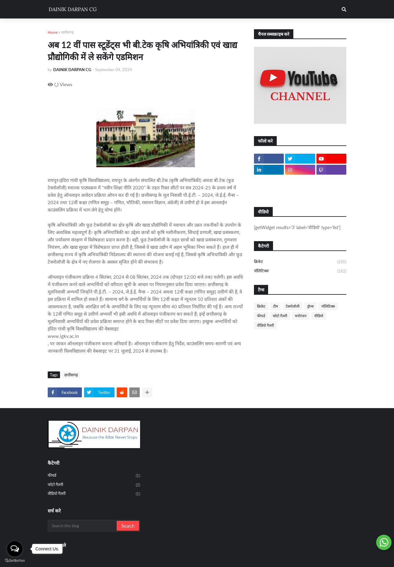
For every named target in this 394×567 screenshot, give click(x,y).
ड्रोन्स (310, 306)
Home (53, 32)
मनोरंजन (301, 316)
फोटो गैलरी (280, 316)
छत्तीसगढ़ (67, 32)
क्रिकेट (300, 262)
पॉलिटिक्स (300, 271)
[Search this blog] (83, 526)
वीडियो (318, 316)
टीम (275, 306)
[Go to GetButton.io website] (15, 561)
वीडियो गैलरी (265, 325)
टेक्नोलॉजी (293, 306)
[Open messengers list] (14, 549)
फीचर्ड (261, 316)
